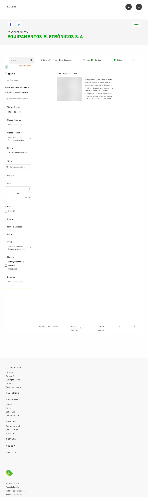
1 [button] (128, 326)
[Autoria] (17, 241)
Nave (8, 408)
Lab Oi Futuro (12, 430)
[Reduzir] (29, 189)
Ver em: (86, 60)
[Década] (17, 175)
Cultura (9, 372)
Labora (9, 404)
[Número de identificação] (17, 92)
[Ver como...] (133, 60)
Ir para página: (101, 328)
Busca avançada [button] (25, 66)
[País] (17, 206)
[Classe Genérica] (17, 120)
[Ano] (17, 183)
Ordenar (44, 60)
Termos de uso (12, 483)
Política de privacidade (16, 491)
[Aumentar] (26, 189)
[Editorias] (17, 277)
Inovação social (13, 380)
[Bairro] (17, 234)
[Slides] (118, 60)
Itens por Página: (74, 328)
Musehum (10, 433)
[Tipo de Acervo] (17, 107)
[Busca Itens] (21, 60)
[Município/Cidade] (17, 226)
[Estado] (17, 219)
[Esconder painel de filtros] (6, 67)
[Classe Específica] (17, 132)
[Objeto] (17, 148)
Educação (10, 376)
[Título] (17, 160)
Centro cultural (13, 426)
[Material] (17, 257)
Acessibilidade (12, 487)
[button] (119, 326)
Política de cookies (14, 494)
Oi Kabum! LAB (12, 415)
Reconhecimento (13, 387)
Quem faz (10, 383)
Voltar (136, 25)
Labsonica (10, 412)
